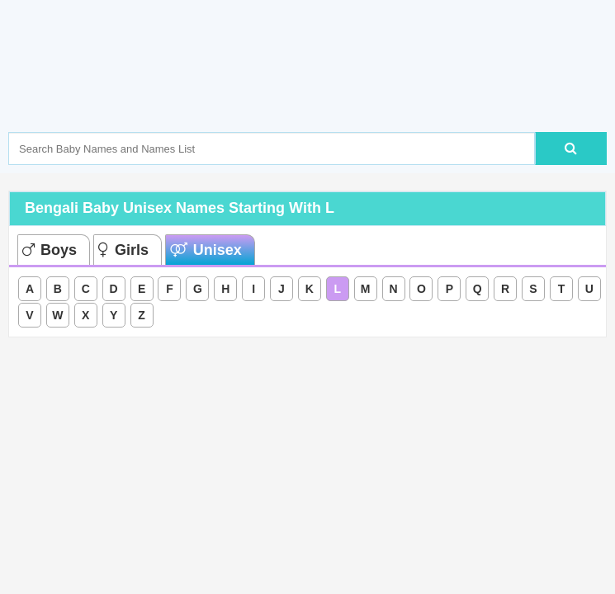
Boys (49, 250)
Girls (123, 250)
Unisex (206, 250)
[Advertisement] (308, 91)
